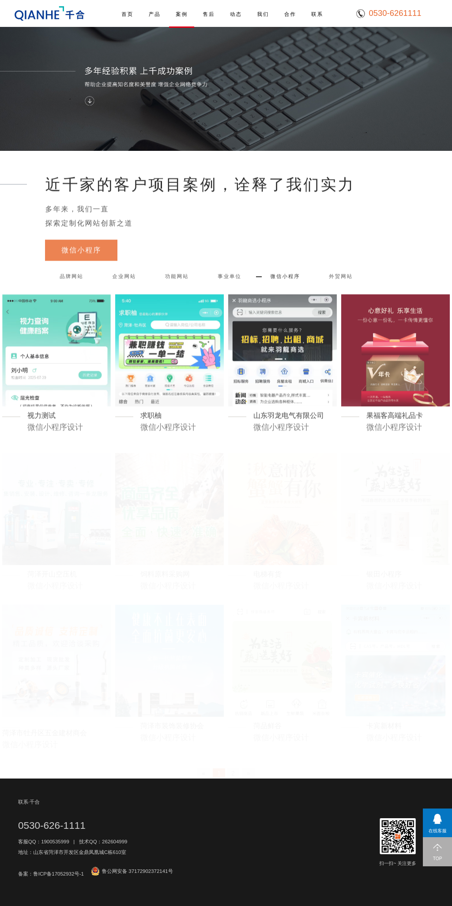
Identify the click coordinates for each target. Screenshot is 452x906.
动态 (236, 14)
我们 (263, 14)
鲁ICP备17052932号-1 (58, 873)
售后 (209, 14)
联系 (317, 14)
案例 (182, 14)
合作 (290, 14)
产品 (155, 14)
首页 (127, 14)
